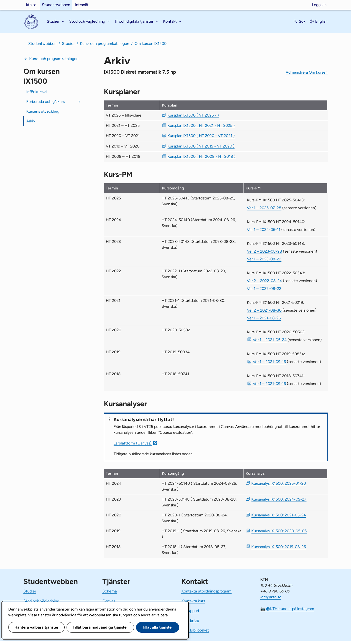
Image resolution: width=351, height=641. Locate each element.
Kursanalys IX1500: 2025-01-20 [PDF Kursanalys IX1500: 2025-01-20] (278, 483)
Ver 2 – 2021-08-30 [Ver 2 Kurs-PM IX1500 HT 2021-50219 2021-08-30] (264, 310)
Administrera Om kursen (307, 72)
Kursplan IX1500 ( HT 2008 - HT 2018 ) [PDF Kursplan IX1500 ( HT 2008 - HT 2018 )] (201, 156)
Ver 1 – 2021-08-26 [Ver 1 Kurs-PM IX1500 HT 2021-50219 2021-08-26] (264, 318)
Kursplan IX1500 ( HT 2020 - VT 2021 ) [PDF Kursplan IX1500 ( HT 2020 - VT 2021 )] (201, 135)
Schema (109, 591)
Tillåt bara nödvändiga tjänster (100, 627)
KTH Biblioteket (195, 630)
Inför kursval (36, 91)
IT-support (190, 610)
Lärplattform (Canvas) (133, 443)
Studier (68, 43)
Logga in (319, 4)
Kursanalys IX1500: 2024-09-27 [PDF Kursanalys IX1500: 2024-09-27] (278, 499)
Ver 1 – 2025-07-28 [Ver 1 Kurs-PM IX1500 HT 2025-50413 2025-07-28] (264, 208)
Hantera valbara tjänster (36, 627)
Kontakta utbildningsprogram (206, 591)
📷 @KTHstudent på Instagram (287, 608)
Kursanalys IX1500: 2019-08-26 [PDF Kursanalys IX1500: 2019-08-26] (278, 546)
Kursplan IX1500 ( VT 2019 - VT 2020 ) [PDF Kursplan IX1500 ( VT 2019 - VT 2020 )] (200, 146)
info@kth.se (270, 597)
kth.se (31, 4)
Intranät (81, 4)
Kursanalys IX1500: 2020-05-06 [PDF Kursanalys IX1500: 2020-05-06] (279, 531)
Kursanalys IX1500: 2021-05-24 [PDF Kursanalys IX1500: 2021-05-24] (278, 515)
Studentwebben (56, 4)
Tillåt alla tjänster (157, 627)
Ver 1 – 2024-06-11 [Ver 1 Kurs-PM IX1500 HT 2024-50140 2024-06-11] (263, 229)
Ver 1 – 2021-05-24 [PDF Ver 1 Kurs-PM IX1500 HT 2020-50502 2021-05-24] (270, 339)
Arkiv (30, 121)
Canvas (108, 601)
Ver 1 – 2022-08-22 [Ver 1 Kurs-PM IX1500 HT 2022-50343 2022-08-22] (264, 288)
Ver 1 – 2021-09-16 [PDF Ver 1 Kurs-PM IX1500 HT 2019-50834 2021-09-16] (269, 361)
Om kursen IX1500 (150, 43)
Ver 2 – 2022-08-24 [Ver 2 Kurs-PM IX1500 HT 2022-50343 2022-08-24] (264, 280)
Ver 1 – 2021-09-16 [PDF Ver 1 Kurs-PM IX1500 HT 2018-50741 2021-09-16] (269, 383)
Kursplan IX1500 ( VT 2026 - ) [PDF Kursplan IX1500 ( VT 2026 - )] (193, 115)
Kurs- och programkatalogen (104, 43)
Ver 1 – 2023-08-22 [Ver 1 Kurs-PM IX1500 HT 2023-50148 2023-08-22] (264, 259)
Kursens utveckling (42, 111)
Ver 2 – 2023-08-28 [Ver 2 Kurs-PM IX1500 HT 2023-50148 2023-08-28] (264, 251)
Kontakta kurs (193, 601)
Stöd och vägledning (41, 601)
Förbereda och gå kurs (45, 101)
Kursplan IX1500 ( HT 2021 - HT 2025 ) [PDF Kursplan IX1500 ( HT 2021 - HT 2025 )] (201, 125)
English (321, 21)
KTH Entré (190, 620)
